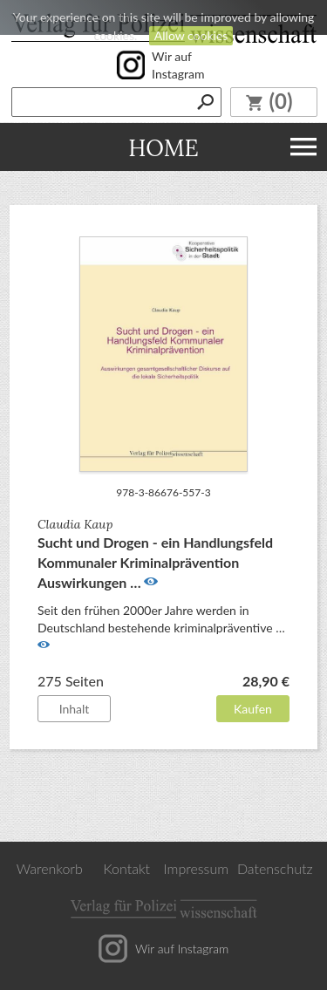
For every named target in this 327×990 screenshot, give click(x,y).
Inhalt (74, 708)
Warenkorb (50, 868)
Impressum (196, 868)
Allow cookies (191, 35)
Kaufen (253, 708)
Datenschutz (275, 868)
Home (163, 147)
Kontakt (127, 868)
